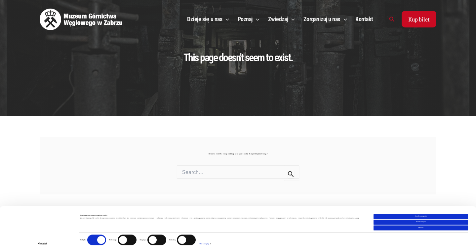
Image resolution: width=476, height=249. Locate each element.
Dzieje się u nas (208, 19)
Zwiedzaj (281, 19)
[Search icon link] (392, 19)
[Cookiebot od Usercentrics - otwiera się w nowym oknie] (43, 240)
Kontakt (364, 19)
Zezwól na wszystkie (421, 212)
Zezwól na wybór (421, 218)
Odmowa (420, 223)
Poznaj (248, 19)
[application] (225, 19)
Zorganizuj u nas (325, 19)
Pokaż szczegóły (204, 239)
